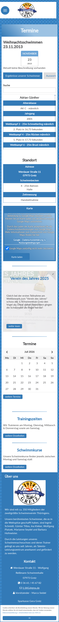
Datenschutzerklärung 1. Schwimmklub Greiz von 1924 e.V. (22, 613)
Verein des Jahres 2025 (29, 278)
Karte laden (16, 257)
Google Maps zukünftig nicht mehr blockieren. (29, 248)
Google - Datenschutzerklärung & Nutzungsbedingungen (29, 241)
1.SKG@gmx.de (31, 587)
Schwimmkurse (29, 450)
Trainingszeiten (29, 418)
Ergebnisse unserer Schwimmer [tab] (23, 75)
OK (30, 618)
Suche (6, 85)
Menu (8, 16)
